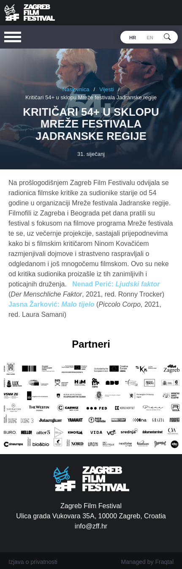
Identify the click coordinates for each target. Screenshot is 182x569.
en (150, 37)
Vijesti (106, 89)
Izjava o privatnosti (32, 562)
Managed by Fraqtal (147, 562)
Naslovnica (76, 89)
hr (132, 37)
